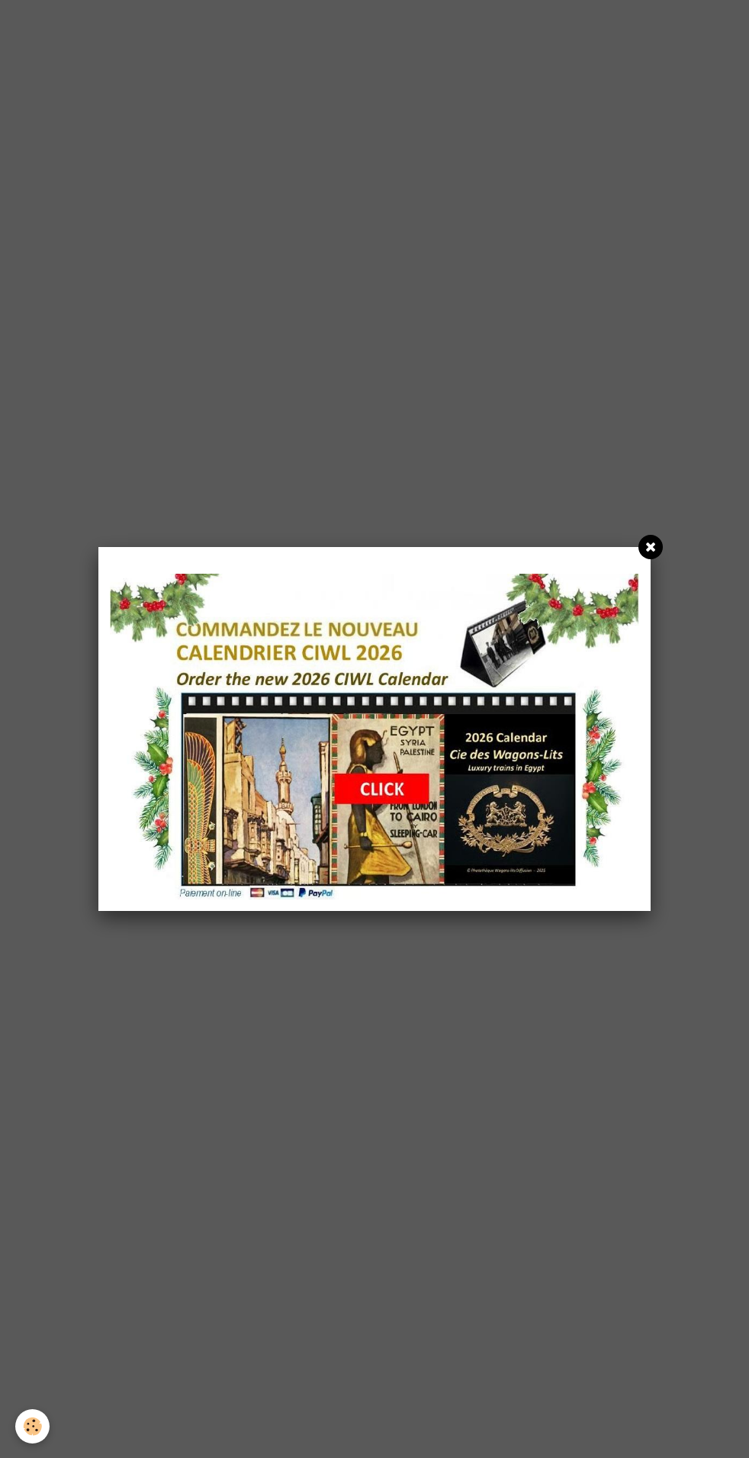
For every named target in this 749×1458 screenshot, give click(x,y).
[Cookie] (32, 1426)
